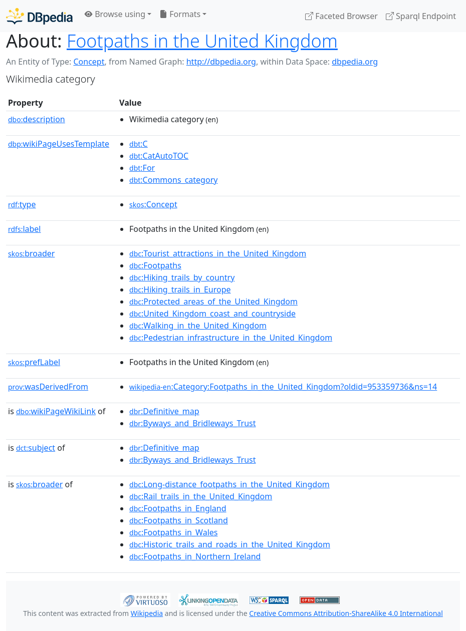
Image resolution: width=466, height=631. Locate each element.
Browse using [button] (115, 14)
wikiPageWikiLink (56, 411)
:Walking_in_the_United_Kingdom (198, 325)
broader (31, 253)
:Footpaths (155, 265)
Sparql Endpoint (421, 16)
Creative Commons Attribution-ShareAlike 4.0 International (345, 613)
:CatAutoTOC (158, 155)
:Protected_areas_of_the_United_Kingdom (213, 301)
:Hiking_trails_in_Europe (180, 289)
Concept (88, 61)
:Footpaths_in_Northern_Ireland (195, 556)
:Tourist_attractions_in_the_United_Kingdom (217, 253)
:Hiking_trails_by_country (182, 277)
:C (138, 143)
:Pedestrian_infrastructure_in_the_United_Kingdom (230, 337)
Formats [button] (179, 14)
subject (35, 447)
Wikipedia (147, 613)
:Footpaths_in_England (177, 508)
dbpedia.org (355, 61)
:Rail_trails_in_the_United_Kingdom (200, 496)
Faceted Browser (341, 16)
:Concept (153, 204)
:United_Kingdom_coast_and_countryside (212, 313)
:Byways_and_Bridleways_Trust (192, 423)
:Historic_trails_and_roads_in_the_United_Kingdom (229, 544)
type (22, 204)
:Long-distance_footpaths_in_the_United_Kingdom (229, 484)
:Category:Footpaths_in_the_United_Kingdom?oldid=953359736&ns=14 (283, 386)
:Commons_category (173, 179)
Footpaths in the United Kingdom (202, 41)
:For (142, 167)
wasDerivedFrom (48, 386)
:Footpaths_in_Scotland (178, 520)
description (36, 119)
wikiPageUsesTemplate (58, 143)
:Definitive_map (164, 411)
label (24, 228)
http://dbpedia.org (221, 61)
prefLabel (34, 362)
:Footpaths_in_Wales (173, 532)
